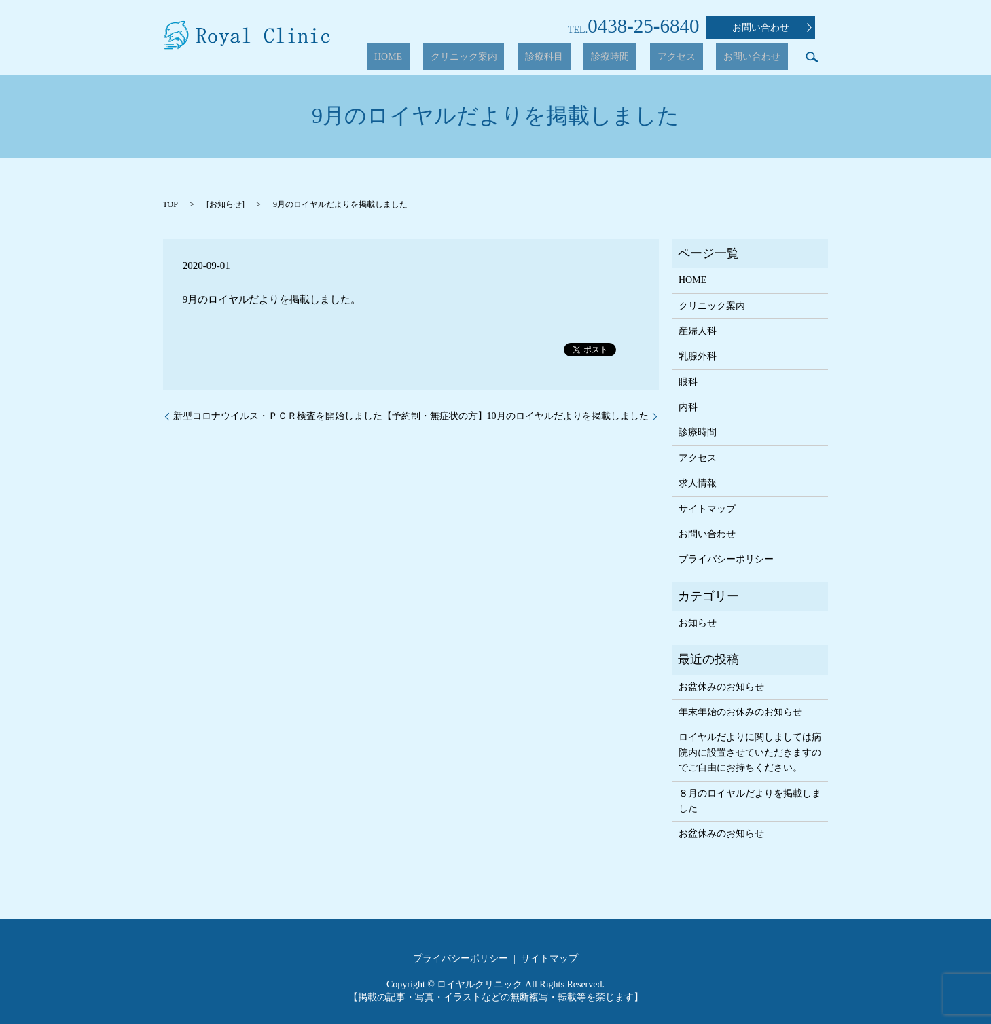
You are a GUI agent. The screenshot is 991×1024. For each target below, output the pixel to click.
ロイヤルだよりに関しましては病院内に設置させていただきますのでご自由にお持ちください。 (750, 752)
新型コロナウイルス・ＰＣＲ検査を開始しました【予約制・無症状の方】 (330, 416)
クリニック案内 (530, 57)
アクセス (699, 57)
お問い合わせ (772, 27)
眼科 (688, 382)
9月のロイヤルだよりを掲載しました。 (272, 299)
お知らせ (225, 204)
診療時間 (647, 57)
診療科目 (596, 57)
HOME (470, 57)
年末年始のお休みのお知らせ (740, 712)
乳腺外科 (698, 356)
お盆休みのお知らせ (721, 687)
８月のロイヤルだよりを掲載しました (750, 800)
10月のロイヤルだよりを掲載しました (568, 416)
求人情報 (698, 483)
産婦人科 (698, 331)
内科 (688, 407)
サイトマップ (707, 509)
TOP (170, 204)
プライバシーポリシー (726, 559)
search (811, 57)
